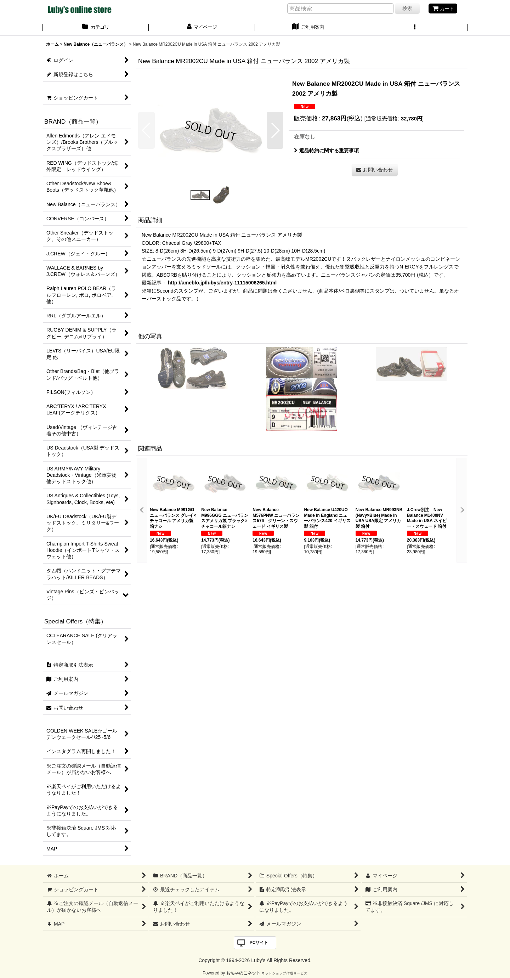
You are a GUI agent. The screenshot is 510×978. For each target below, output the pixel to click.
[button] (414, 27)
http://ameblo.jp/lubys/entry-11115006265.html (222, 283)
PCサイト (259, 942)
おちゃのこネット (243, 973)
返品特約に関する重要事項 (326, 150)
